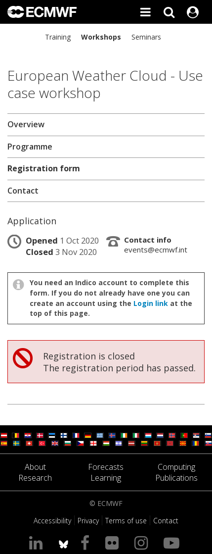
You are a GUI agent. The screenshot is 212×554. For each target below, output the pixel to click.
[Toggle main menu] (145, 12)
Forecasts (106, 466)
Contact (23, 190)
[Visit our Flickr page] (114, 542)
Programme (29, 146)
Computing (176, 466)
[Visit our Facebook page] (87, 542)
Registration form (43, 168)
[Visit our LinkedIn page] (37, 542)
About (35, 466)
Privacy (88, 520)
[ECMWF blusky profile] (63, 542)
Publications (176, 477)
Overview (25, 124)
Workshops (101, 37)
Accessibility (52, 520)
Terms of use (126, 520)
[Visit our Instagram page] (143, 542)
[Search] (169, 12)
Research (35, 477)
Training (58, 37)
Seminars (146, 37)
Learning (105, 477)
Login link (150, 303)
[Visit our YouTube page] (173, 542)
